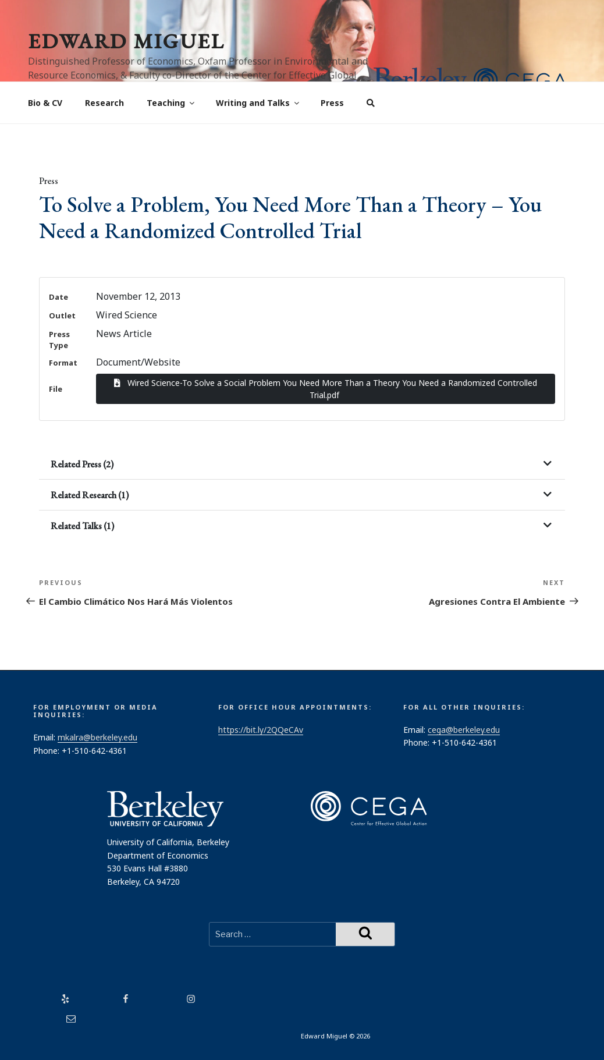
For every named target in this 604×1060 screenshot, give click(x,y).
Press (332, 102)
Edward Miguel (126, 41)
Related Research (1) (90, 495)
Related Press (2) (82, 464)
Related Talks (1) (82, 526)
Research (104, 102)
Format (63, 362)
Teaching (171, 102)
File (55, 389)
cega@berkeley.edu (464, 729)
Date (58, 297)
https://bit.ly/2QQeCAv (260, 729)
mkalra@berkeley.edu (97, 737)
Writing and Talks (258, 102)
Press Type (59, 339)
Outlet (62, 315)
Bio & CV (45, 102)
